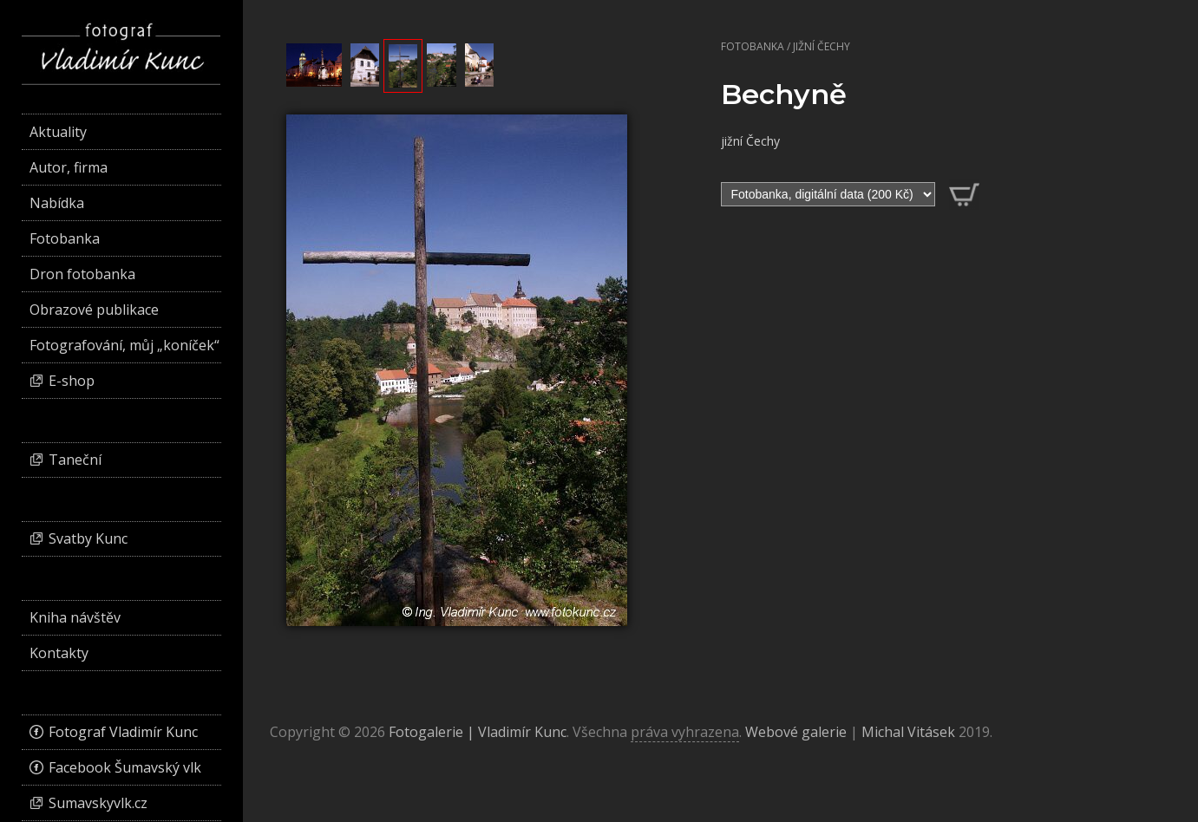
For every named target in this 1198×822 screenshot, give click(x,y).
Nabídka (56, 202)
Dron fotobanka (82, 274)
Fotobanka (752, 46)
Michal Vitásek (908, 731)
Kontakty (58, 652)
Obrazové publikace (94, 309)
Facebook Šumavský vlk (125, 767)
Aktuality (58, 131)
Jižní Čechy (821, 46)
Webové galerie (796, 731)
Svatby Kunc (88, 538)
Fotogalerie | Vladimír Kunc (477, 731)
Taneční (75, 459)
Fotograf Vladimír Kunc (123, 731)
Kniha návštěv (75, 617)
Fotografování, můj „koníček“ (124, 345)
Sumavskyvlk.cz (98, 802)
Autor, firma (68, 167)
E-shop (72, 380)
